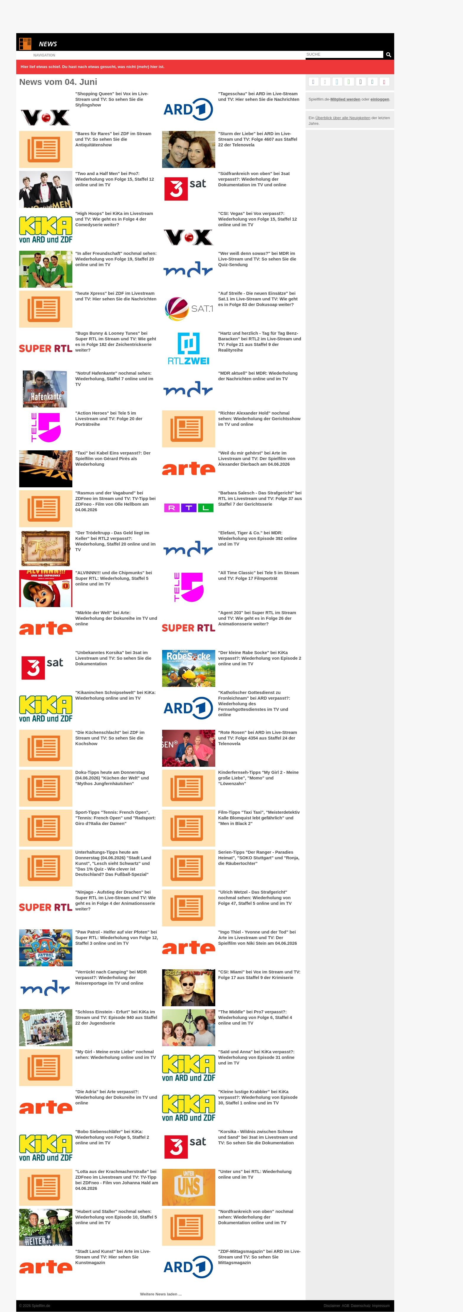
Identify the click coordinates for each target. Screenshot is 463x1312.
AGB (346, 1306)
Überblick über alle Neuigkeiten (342, 118)
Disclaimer (332, 1306)
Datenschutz (361, 1306)
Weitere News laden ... (161, 1294)
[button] (314, 81)
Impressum (381, 1306)
